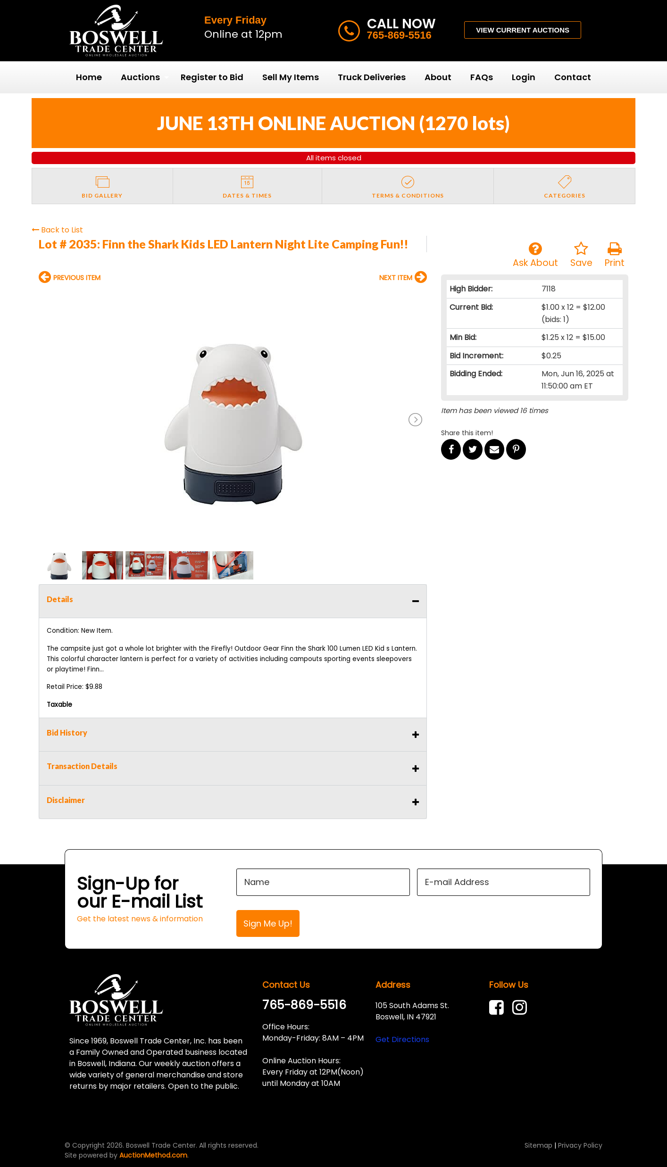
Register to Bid (212, 77)
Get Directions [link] (402, 1039)
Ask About (535, 255)
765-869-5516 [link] (304, 1005)
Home (89, 77)
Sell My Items (290, 77)
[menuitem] (89, 77)
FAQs (481, 77)
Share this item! (467, 433)
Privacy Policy (580, 1145)
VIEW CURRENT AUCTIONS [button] (522, 30)
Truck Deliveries (372, 77)
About (438, 77)
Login (523, 77)
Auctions (140, 77)
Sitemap (538, 1145)
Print (615, 255)
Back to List (57, 229)
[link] (499, 1007)
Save (581, 255)
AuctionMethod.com (153, 1155)
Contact (572, 77)
